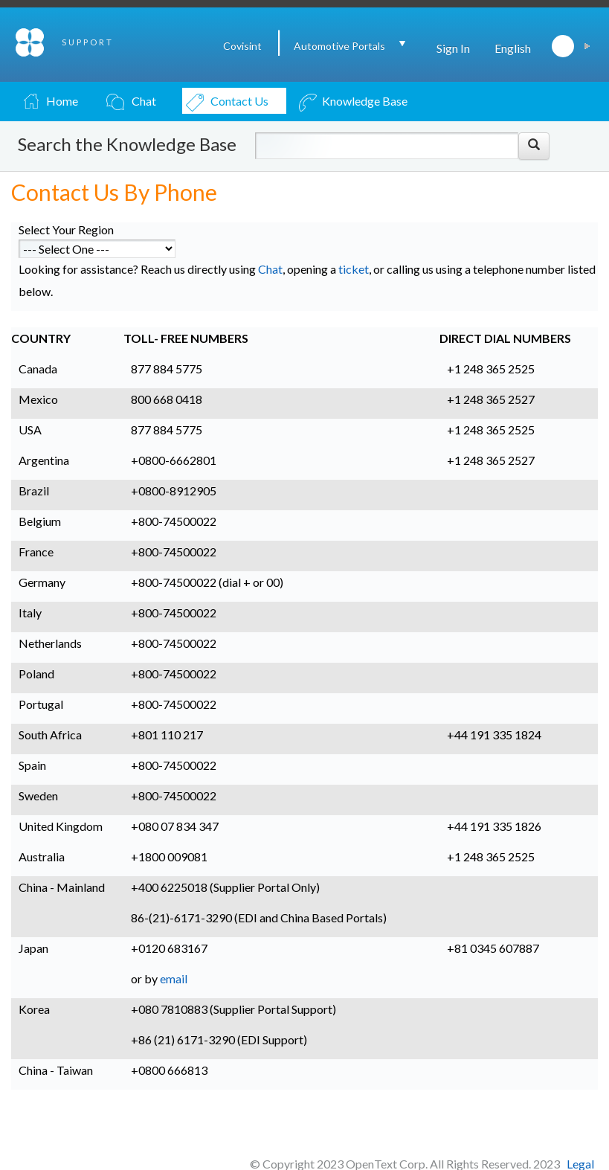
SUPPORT (88, 42)
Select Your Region (66, 229)
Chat (270, 269)
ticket (353, 269)
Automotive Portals (339, 45)
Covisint (242, 45)
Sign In (453, 48)
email (173, 978)
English (512, 48)
